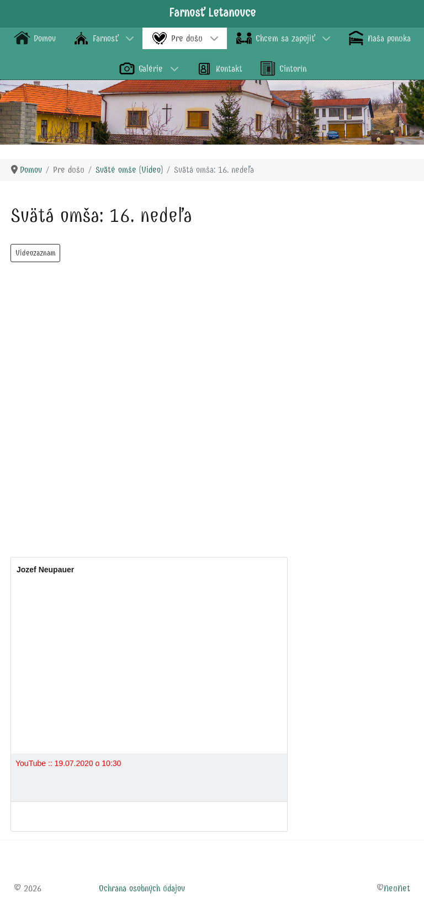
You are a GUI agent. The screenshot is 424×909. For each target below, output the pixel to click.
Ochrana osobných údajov (142, 888)
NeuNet (397, 888)
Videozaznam (35, 253)
